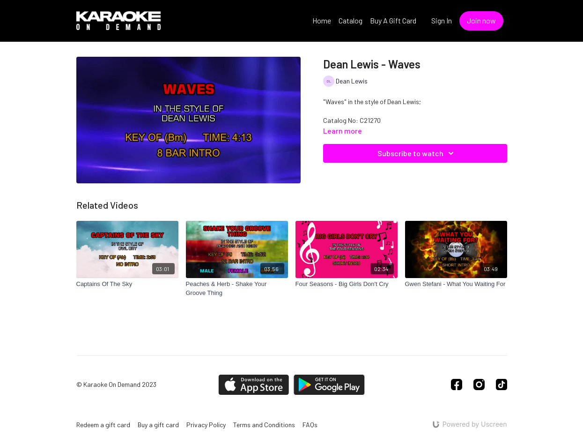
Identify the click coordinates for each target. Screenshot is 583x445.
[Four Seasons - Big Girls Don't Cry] (346, 284)
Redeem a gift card (103, 425)
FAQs (310, 425)
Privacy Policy (206, 425)
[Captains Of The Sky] (127, 284)
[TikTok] (501, 384)
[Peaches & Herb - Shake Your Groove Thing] (237, 288)
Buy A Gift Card (393, 20)
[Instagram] (479, 384)
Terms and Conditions (264, 425)
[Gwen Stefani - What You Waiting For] (456, 284)
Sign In (441, 20)
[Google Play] (329, 384)
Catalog (350, 20)
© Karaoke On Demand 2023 (116, 384)
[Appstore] (253, 384)
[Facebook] (456, 384)
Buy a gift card (158, 425)
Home (321, 20)
